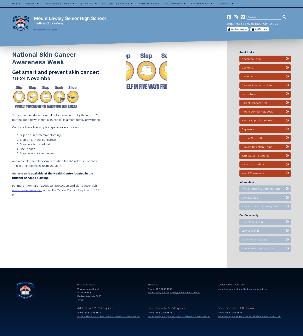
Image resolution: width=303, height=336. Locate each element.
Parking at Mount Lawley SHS (260, 206)
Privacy (80, 300)
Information (200, 3)
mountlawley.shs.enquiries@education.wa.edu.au (174, 292)
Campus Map (250, 197)
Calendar (247, 76)
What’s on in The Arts (255, 164)
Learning (86, 3)
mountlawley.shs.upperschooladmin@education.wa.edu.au (179, 316)
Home (16, 3)
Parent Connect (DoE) (255, 102)
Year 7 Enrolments (253, 173)
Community (173, 3)
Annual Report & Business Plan (261, 188)
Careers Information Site (257, 85)
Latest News (249, 94)
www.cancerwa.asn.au (27, 190)
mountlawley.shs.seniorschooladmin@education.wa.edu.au (249, 316)
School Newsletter (253, 138)
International (149, 3)
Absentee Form (251, 58)
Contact (224, 3)
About (31, 3)
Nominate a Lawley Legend (258, 248)
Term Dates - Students (255, 155)
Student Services (115, 3)
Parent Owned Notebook (257, 111)
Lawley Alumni (250, 230)
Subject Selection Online (257, 146)
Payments (248, 129)
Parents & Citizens (253, 221)
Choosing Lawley (57, 3)
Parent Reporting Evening (257, 120)
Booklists (247, 67)
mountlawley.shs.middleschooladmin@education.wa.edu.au (108, 316)
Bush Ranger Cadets (254, 239)
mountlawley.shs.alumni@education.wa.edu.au (242, 289)
